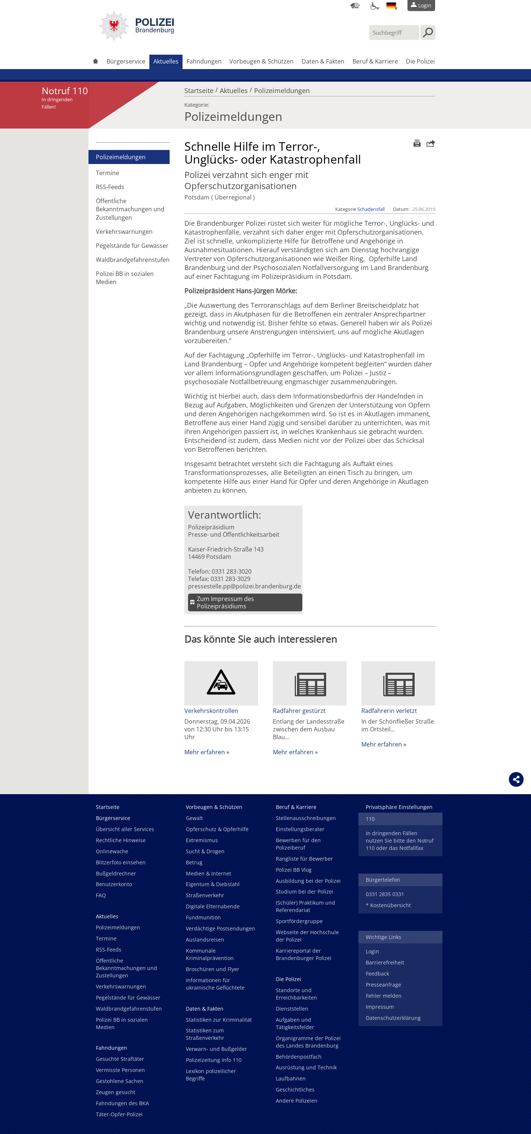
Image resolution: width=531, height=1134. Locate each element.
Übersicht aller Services (125, 829)
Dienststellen (292, 1008)
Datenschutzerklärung (393, 1017)
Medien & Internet (208, 873)
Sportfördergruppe (299, 921)
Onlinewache (112, 851)
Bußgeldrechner (116, 873)
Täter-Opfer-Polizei (119, 1114)
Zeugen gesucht (115, 1092)
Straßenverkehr (205, 895)
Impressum (380, 1006)
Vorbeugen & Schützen (261, 61)
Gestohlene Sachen (119, 1081)
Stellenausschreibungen (306, 818)
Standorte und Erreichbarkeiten (296, 994)
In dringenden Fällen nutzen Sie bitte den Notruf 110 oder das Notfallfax (400, 840)
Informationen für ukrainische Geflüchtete (215, 984)
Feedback (377, 973)
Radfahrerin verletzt (389, 710)
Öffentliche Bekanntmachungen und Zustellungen (130, 209)
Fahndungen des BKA (122, 1103)
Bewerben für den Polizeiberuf (298, 844)
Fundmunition (203, 917)
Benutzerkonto (114, 884)
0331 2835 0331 (385, 894)
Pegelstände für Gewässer (132, 246)
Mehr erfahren (204, 752)
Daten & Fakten (323, 61)
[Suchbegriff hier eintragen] (394, 32)
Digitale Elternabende (213, 906)
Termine (107, 173)
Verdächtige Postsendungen (220, 928)
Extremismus (202, 840)
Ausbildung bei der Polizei (308, 880)
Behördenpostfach (299, 1056)
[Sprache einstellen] (391, 5)
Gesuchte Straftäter (120, 1058)
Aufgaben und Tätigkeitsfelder (295, 1023)
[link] (136, 39)
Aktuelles (165, 61)
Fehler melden (384, 995)
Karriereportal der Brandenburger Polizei (304, 954)
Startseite (199, 88)
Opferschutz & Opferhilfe (217, 829)
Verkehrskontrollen (211, 710)
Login (372, 951)
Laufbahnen (291, 1078)
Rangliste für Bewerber (304, 858)
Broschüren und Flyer (212, 969)
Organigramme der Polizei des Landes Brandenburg (308, 1042)
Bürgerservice (126, 61)
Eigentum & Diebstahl (213, 884)
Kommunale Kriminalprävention (210, 954)
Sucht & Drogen (205, 851)
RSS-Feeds (110, 187)
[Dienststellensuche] (355, 5)
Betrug (194, 862)
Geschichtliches (295, 1089)
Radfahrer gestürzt (299, 710)
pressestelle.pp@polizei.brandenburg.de (244, 586)
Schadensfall (371, 209)
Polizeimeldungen (282, 88)
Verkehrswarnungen (124, 232)
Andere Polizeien (296, 1100)
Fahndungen (204, 61)
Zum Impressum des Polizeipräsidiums (225, 602)
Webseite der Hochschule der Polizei (307, 936)
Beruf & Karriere (375, 61)
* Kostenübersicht (388, 905)
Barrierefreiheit (385, 962)
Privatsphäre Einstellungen (399, 806)
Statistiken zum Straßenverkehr (205, 1034)
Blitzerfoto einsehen (121, 862)
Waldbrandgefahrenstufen (133, 260)
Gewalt (194, 818)
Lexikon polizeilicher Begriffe (211, 1075)
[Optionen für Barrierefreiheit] (373, 5)
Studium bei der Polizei (304, 891)
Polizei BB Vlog (294, 869)
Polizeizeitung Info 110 (214, 1059)
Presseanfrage (383, 984)
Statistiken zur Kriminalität (219, 1019)
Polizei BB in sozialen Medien (125, 278)
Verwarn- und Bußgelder (216, 1048)
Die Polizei (420, 61)
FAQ (101, 895)
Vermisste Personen (120, 1069)
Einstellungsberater (300, 829)
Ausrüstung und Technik (306, 1067)
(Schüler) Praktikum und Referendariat (305, 906)
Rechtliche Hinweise (121, 840)
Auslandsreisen (205, 939)
